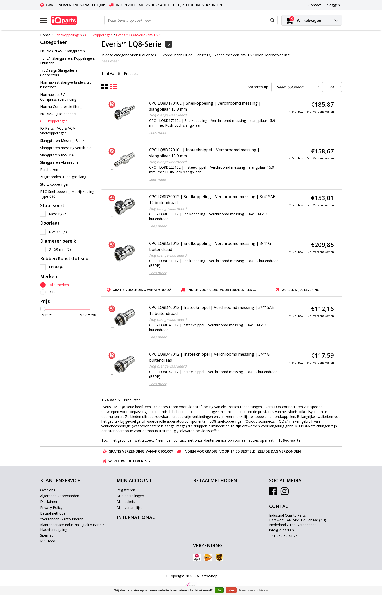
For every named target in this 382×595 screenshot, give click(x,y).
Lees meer (110, 61)
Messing (58, 213)
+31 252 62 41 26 (283, 535)
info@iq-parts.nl (282, 530)
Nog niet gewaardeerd (168, 115)
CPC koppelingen (99, 35)
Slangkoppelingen (68, 35)
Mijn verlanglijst (129, 507)
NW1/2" (58, 231)
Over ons (47, 490)
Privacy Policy (51, 507)
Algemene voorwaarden (59, 495)
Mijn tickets (126, 501)
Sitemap (47, 535)
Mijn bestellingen (130, 495)
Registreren (126, 490)
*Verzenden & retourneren (61, 519)
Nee (231, 590)
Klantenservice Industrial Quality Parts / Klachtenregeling (72, 527)
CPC (53, 292)
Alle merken (59, 284)
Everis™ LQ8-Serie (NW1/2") (138, 35)
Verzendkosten (323, 111)
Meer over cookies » (253, 590)
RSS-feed (47, 541)
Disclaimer (48, 501)
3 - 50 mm (60, 249)
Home (45, 35)
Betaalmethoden (54, 513)
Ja (219, 590)
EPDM (56, 267)
